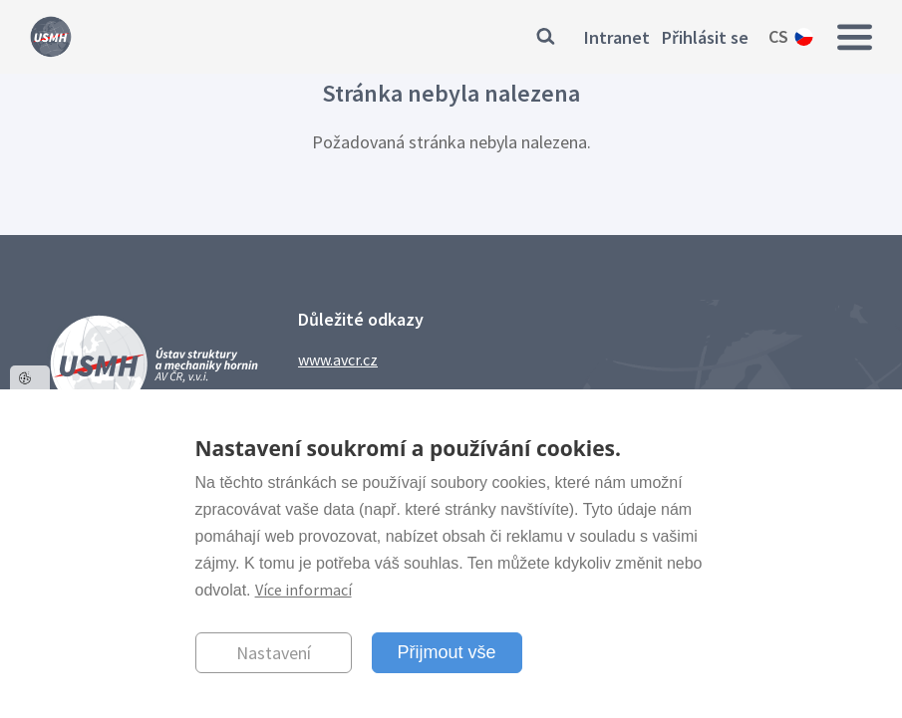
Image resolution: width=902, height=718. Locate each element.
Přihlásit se (705, 37)
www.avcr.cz (338, 359)
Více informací (303, 589)
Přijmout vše (447, 652)
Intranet (617, 37)
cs (778, 36)
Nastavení (273, 652)
